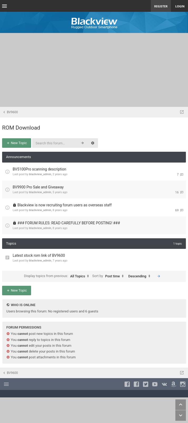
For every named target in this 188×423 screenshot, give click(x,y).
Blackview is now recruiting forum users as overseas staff (64, 205)
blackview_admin (40, 174)
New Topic (16, 143)
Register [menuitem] (161, 6)
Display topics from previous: (57, 276)
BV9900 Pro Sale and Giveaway (38, 187)
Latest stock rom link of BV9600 (39, 255)
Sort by (109, 276)
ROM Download (21, 128)
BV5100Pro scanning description (39, 169)
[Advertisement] (94, 70)
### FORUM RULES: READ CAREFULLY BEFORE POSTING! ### (68, 223)
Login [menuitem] (180, 6)
